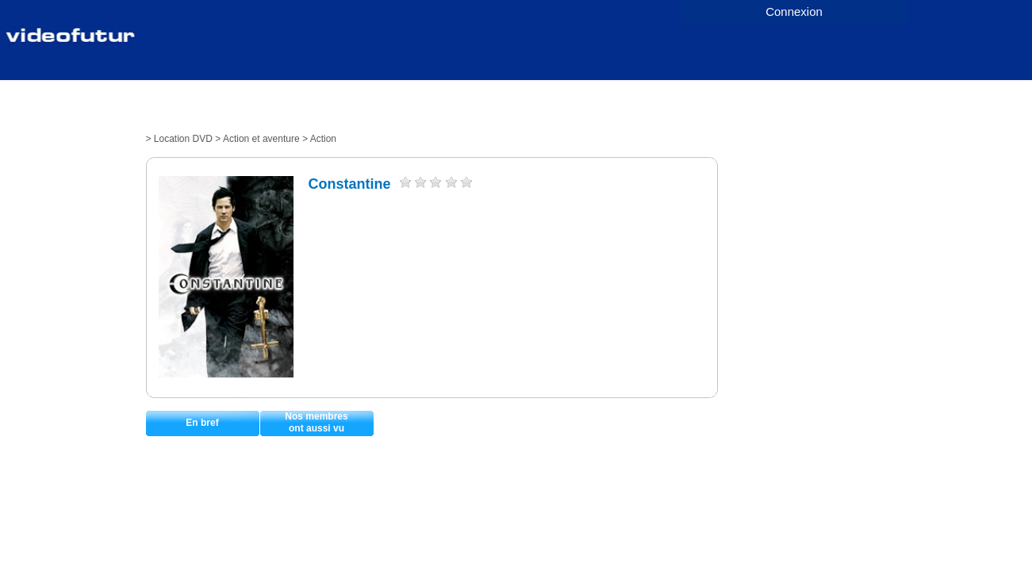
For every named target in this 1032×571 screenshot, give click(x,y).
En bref (202, 422)
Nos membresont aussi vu (316, 422)
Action (323, 138)
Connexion (794, 11)
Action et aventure (261, 138)
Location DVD (183, 138)
